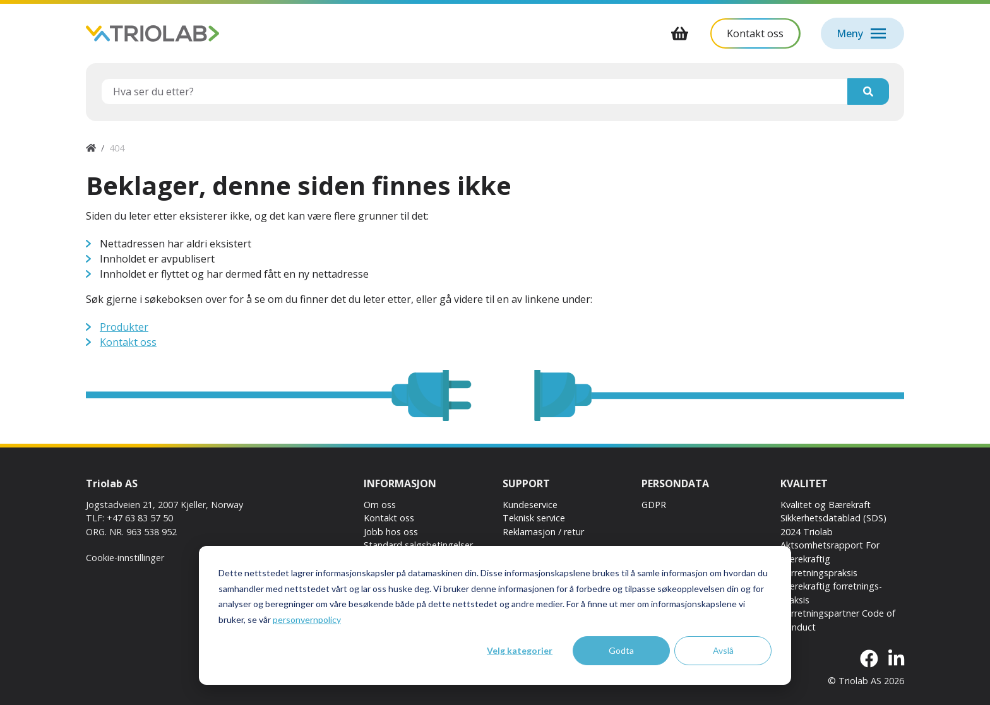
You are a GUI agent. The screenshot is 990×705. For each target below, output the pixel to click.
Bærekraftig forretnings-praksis (831, 593)
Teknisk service (534, 518)
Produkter (124, 327)
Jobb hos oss (391, 532)
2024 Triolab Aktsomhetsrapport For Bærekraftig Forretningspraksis (830, 552)
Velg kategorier (519, 650)
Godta (621, 650)
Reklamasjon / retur (543, 532)
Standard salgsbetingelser (418, 545)
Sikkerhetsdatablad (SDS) (833, 518)
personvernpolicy (307, 619)
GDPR (653, 505)
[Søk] (868, 91)
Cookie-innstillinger (125, 558)
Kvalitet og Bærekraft (825, 505)
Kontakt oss (128, 342)
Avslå (723, 650)
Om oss (380, 505)
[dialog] (495, 615)
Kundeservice (530, 505)
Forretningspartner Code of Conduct (837, 620)
